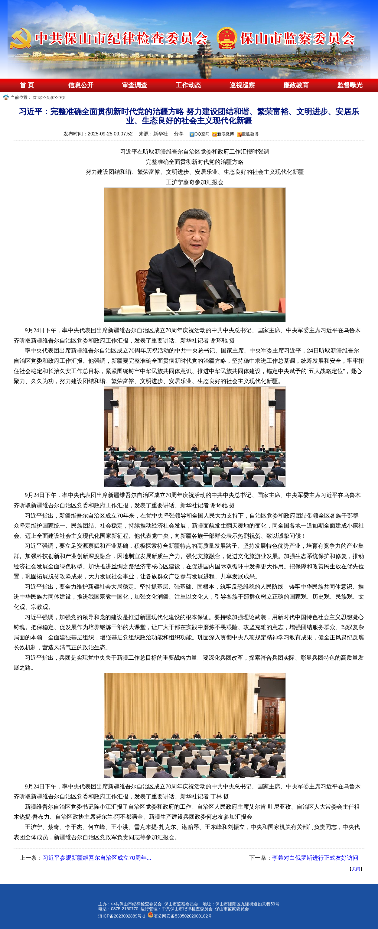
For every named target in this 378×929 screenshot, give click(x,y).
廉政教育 (296, 85)
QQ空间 (202, 134)
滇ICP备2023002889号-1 (121, 916)
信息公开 (80, 85)
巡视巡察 (242, 85)
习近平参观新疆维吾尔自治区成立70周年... (97, 858)
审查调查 (134, 85)
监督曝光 (350, 85)
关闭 (356, 868)
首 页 (27, 85)
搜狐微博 (250, 134)
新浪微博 (225, 134)
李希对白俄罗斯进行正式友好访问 (315, 858)
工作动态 (188, 85)
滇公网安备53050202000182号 (180, 916)
